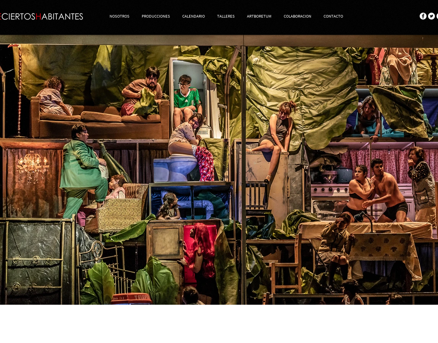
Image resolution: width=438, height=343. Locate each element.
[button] (156, 16)
